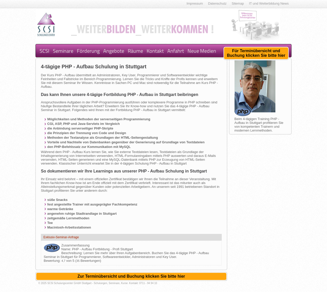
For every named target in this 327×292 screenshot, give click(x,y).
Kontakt (155, 51)
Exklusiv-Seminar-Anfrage (61, 237)
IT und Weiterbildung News (269, 3)
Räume (135, 51)
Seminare (63, 51)
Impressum (194, 3)
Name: (66, 249)
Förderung (88, 51)
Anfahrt (175, 51)
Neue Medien (202, 51)
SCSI (44, 51)
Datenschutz (217, 3)
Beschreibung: (72, 253)
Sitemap (238, 3)
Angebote (113, 51)
